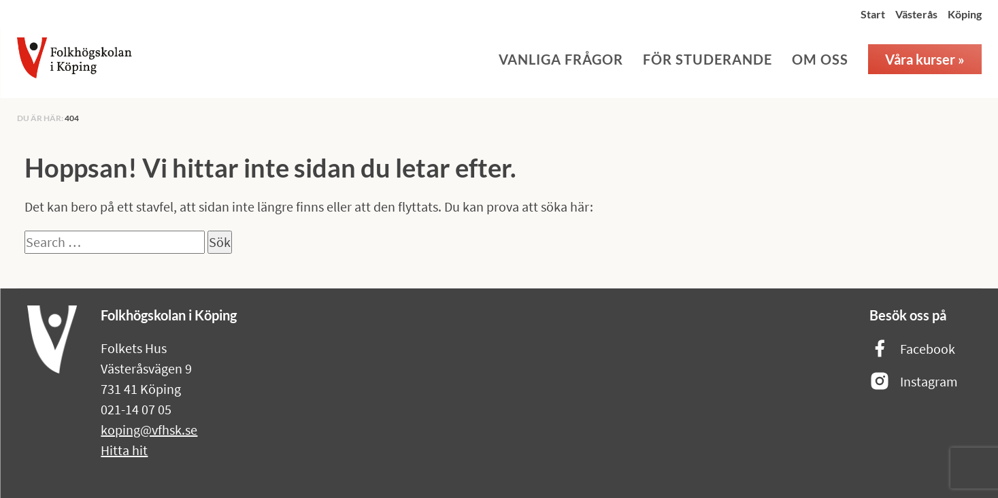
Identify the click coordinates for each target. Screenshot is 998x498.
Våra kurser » (925, 59)
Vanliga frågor (561, 59)
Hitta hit (124, 450)
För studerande (707, 59)
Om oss (820, 59)
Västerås (916, 13)
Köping (965, 13)
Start (873, 13)
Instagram (913, 382)
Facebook (912, 349)
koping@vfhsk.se (149, 429)
